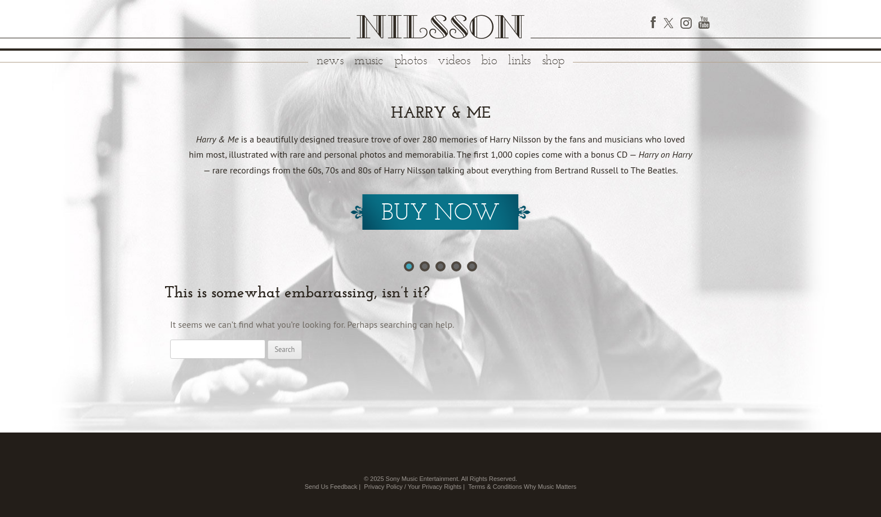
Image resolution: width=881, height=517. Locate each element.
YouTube (704, 23)
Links (519, 61)
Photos (410, 61)
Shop (553, 61)
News (330, 61)
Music (368, 61)
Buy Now (440, 214)
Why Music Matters (550, 486)
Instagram (686, 23)
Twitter (668, 23)
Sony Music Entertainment (422, 478)
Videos (454, 61)
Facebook (653, 23)
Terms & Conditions (495, 486)
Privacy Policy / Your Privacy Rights (412, 486)
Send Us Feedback (331, 486)
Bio (489, 61)
